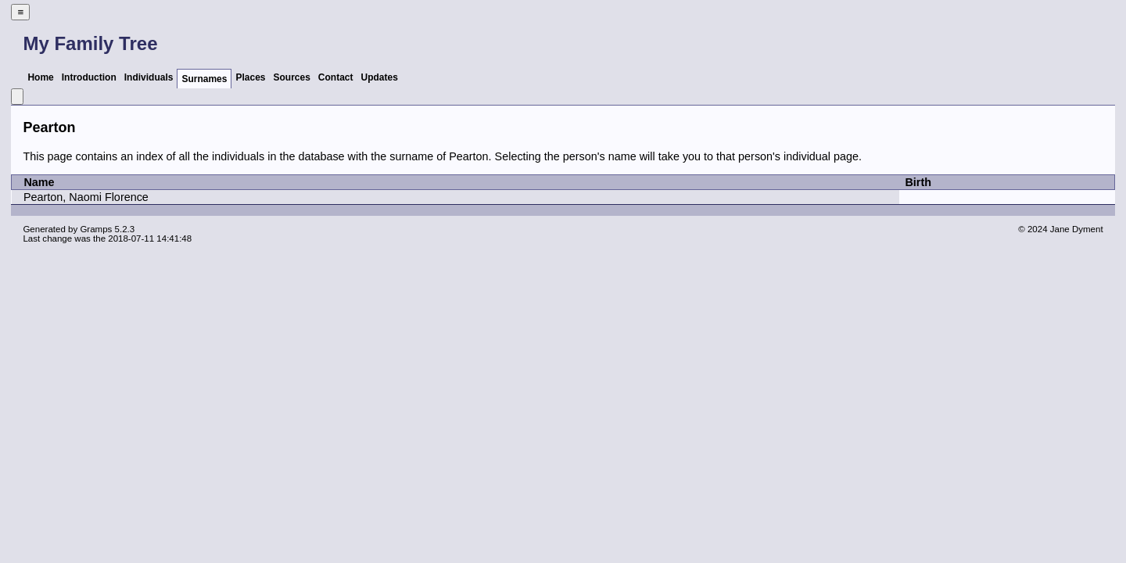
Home (40, 77)
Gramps (96, 229)
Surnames (204, 79)
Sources (292, 77)
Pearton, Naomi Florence (86, 197)
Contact (335, 77)
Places (250, 77)
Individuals (149, 77)
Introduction (89, 77)
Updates (379, 77)
